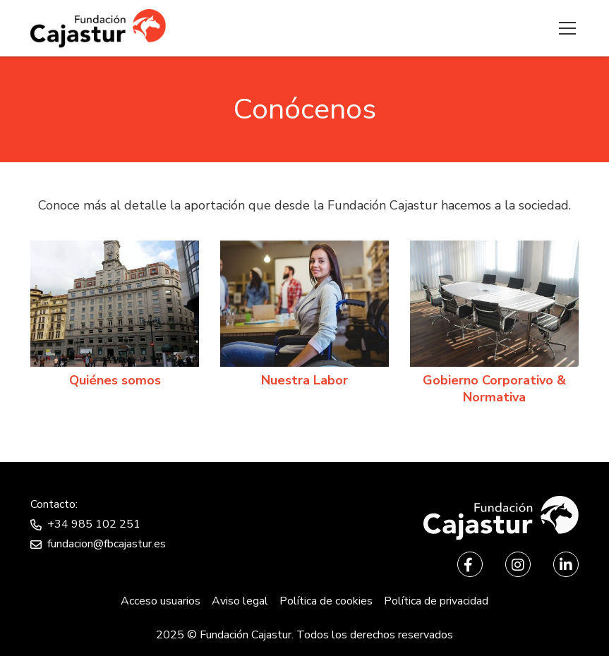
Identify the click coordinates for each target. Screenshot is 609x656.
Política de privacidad (436, 601)
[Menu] (563, 28)
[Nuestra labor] (304, 318)
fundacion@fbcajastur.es (106, 544)
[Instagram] (518, 564)
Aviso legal (240, 601)
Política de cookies (326, 601)
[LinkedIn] (566, 564)
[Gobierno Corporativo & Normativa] (494, 326)
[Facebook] (470, 564)
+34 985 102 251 (93, 524)
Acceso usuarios (160, 601)
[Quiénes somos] (114, 318)
